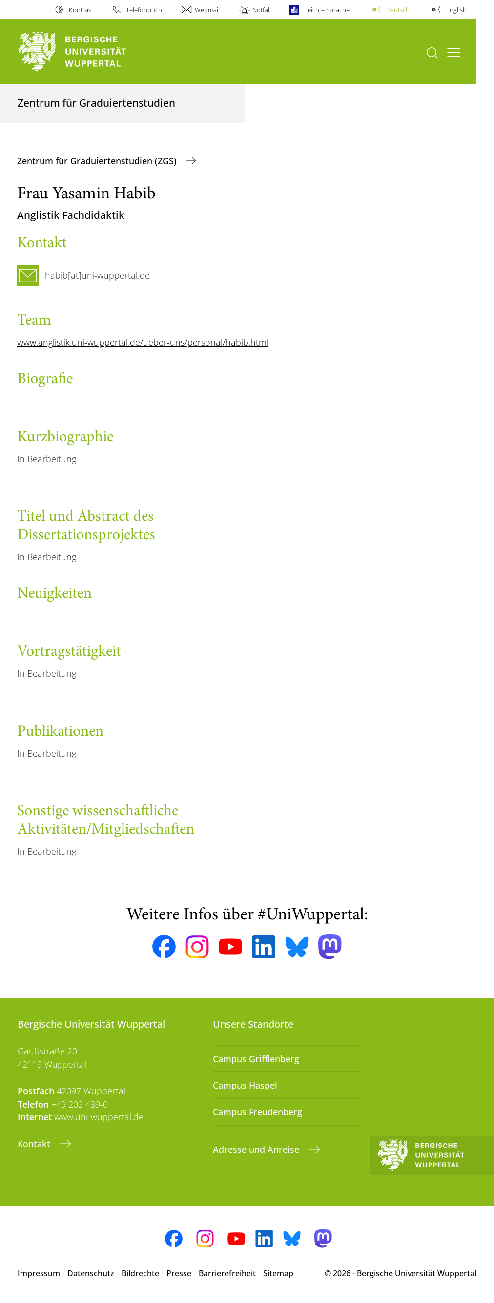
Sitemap (278, 1273)
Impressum (39, 1273)
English (456, 9)
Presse (178, 1273)
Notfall (261, 9)
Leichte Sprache (327, 9)
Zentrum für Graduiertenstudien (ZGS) (98, 161)
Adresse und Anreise (257, 1149)
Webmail (207, 9)
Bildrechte (140, 1273)
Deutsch (398, 9)
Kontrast (81, 9)
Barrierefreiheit (227, 1273)
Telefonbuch (144, 9)
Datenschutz (90, 1273)
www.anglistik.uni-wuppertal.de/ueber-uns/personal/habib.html (142, 342)
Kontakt (35, 1143)
